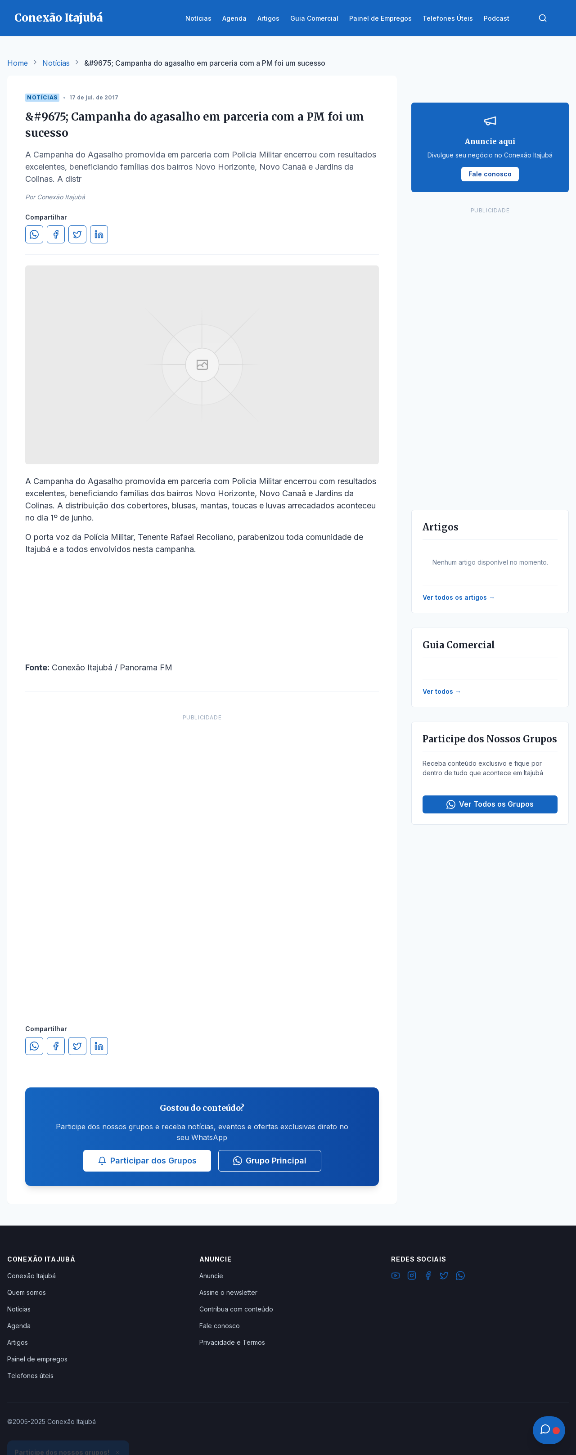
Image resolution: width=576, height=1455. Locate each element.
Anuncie (211, 1276)
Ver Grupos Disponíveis (68, 1433)
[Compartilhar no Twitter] (77, 234)
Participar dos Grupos (147, 1160)
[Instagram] (411, 1277)
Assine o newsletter (228, 1292)
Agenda (19, 1325)
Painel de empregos (37, 1359)
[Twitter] (444, 1277)
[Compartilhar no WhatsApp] (34, 234)
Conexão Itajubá (31, 1276)
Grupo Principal (269, 1160)
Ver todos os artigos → (459, 597)
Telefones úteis (30, 1375)
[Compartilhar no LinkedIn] (99, 234)
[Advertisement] (202, 860)
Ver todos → (442, 691)
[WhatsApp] (460, 1277)
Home (17, 62)
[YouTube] (395, 1277)
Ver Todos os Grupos (490, 804)
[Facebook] (427, 1277)
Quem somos (26, 1292)
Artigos (17, 1342)
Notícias (56, 62)
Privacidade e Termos (232, 1342)
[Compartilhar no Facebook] (56, 234)
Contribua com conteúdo (236, 1309)
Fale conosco (219, 1325)
